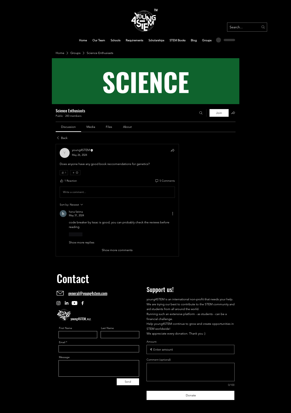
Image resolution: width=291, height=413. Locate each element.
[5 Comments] (165, 181)
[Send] (128, 381)
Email (62, 342)
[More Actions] (172, 213)
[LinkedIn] (66, 303)
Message (64, 357)
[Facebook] (82, 303)
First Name (65, 328)
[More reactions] (75, 172)
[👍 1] (64, 172)
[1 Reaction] (68, 181)
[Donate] (191, 395)
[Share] (172, 150)
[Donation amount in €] (191, 349)
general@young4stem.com (87, 293)
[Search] (201, 113)
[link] (68, 127)
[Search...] (242, 27)
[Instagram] (58, 303)
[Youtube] (74, 303)
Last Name (107, 328)
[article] (117, 200)
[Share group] (233, 112)
